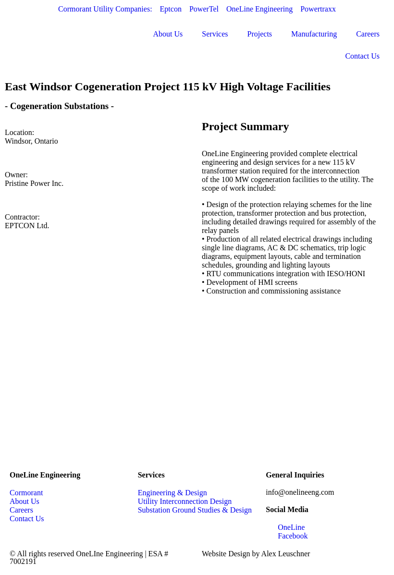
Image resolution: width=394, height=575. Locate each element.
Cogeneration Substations (59, 106)
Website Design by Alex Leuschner (256, 554)
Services (215, 34)
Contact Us (362, 56)
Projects (259, 34)
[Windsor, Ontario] (197, 390)
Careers (368, 34)
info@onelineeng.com (300, 492)
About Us (168, 34)
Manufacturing (314, 34)
